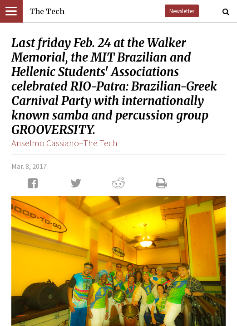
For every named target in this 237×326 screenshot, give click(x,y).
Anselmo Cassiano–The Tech (64, 143)
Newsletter (181, 10)
